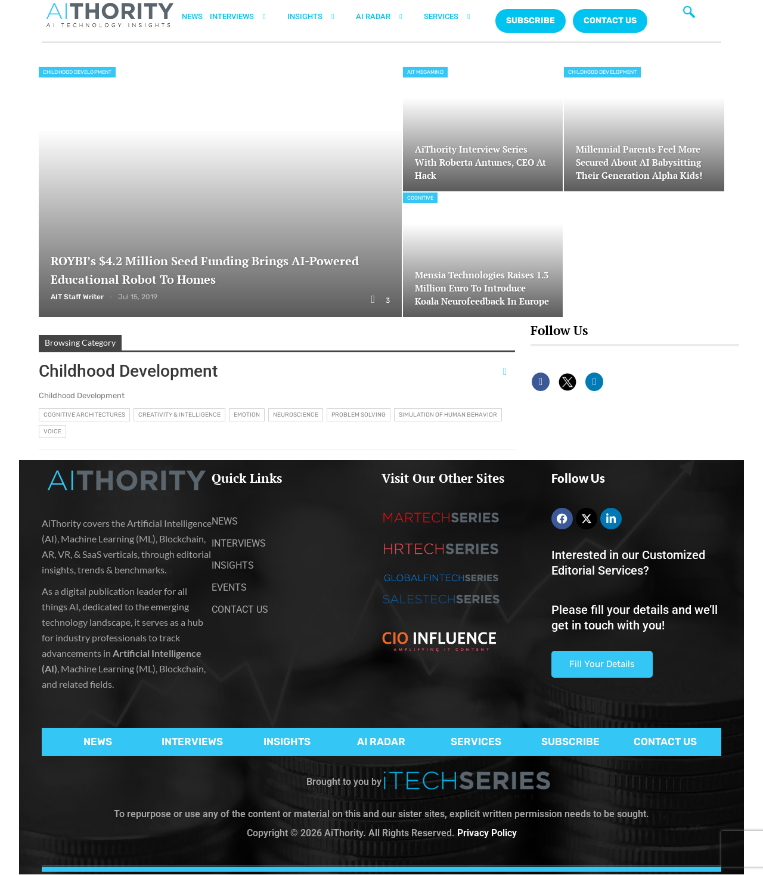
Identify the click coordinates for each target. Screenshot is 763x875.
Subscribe (530, 20)
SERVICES (454, 17)
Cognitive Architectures (84, 414)
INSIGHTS (318, 17)
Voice (52, 431)
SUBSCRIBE (570, 741)
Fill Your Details (602, 664)
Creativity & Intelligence (179, 414)
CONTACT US (610, 20)
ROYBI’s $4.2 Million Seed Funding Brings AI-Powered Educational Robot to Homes (218, 269)
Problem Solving (358, 414)
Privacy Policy (487, 833)
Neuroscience (295, 414)
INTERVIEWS (245, 17)
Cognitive (420, 198)
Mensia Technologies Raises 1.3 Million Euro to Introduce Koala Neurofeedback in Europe (482, 281)
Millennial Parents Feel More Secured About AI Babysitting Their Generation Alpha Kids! (643, 162)
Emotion (247, 414)
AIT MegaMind (425, 72)
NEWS (192, 16)
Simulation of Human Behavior (448, 414)
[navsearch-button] (689, 15)
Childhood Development (77, 72)
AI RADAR (386, 17)
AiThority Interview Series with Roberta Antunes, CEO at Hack (478, 162)
